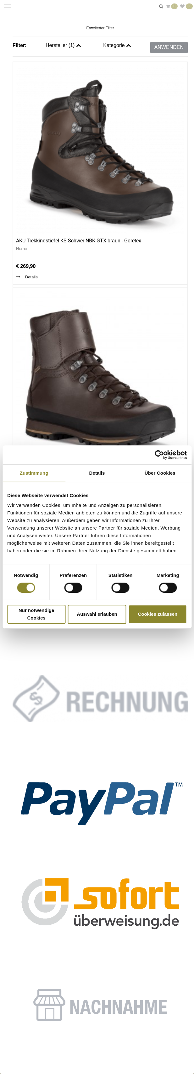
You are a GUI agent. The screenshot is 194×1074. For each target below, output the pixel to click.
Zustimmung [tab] (34, 473)
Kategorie (117, 45)
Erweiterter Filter (100, 28)
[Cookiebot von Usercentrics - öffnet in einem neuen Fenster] (159, 455)
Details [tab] (97, 473)
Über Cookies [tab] (160, 473)
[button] (100, 801)
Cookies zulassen (157, 614)
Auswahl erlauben (97, 614)
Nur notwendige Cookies (36, 614)
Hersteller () (63, 45)
